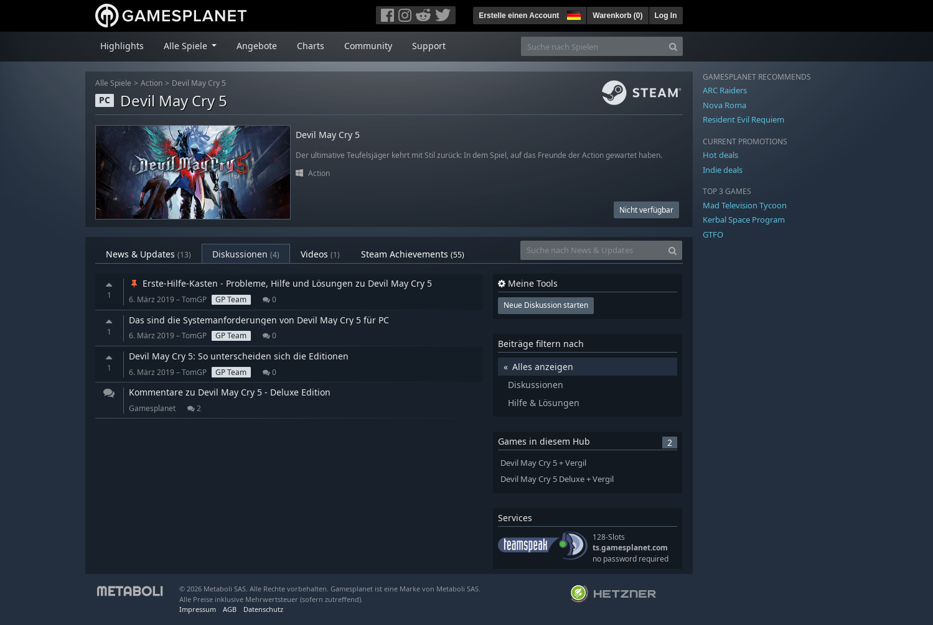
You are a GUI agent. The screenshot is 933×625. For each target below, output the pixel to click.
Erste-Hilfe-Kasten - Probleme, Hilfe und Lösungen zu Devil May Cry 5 (280, 283)
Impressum (197, 609)
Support (429, 46)
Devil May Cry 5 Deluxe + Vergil (557, 479)
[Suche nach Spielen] (592, 46)
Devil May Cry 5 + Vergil (543, 463)
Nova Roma (724, 105)
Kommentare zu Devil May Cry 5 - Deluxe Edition (230, 392)
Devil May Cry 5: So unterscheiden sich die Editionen (239, 356)
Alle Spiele (113, 83)
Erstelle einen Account (519, 15)
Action (151, 83)
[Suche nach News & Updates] (591, 250)
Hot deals (720, 154)
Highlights (122, 46)
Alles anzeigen (542, 367)
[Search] (673, 46)
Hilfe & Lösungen (543, 403)
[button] (573, 13)
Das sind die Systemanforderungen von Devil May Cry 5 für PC (259, 320)
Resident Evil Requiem (743, 119)
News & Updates (148, 254)
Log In (666, 15)
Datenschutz (263, 609)
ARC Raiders (725, 90)
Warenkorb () (617, 15)
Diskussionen (245, 254)
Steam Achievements (412, 254)
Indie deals (723, 169)
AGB (230, 609)
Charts (310, 46)
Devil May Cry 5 (199, 83)
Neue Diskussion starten (546, 305)
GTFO (713, 234)
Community (368, 46)
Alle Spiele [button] (187, 46)
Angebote (257, 46)
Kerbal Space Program (744, 219)
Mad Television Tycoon (745, 205)
